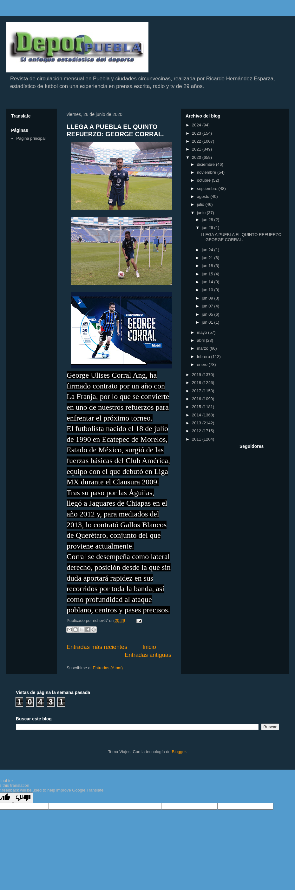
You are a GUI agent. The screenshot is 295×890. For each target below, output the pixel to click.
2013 (197, 423)
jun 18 (208, 265)
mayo (202, 332)
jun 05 (208, 314)
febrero (204, 356)
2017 (197, 390)
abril (201, 340)
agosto (204, 196)
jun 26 (208, 227)
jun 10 (208, 289)
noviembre (207, 172)
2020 (197, 157)
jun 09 (208, 298)
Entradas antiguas (148, 655)
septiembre (208, 188)
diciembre (206, 164)
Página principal (31, 138)
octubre (204, 180)
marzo (203, 348)
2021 (197, 149)
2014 (197, 415)
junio (202, 212)
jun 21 (208, 257)
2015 (197, 406)
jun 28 (208, 219)
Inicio (149, 647)
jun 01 (208, 322)
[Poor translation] (23, 797)
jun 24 (208, 249)
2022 (197, 141)
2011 (197, 439)
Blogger (179, 751)
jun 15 (208, 274)
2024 (197, 125)
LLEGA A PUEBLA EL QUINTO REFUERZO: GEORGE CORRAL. (115, 130)
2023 (197, 133)
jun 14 (208, 282)
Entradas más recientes (97, 647)
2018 (197, 382)
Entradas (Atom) (108, 667)
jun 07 (208, 306)
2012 (197, 430)
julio (201, 204)
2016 (197, 398)
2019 (197, 374)
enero (203, 364)
